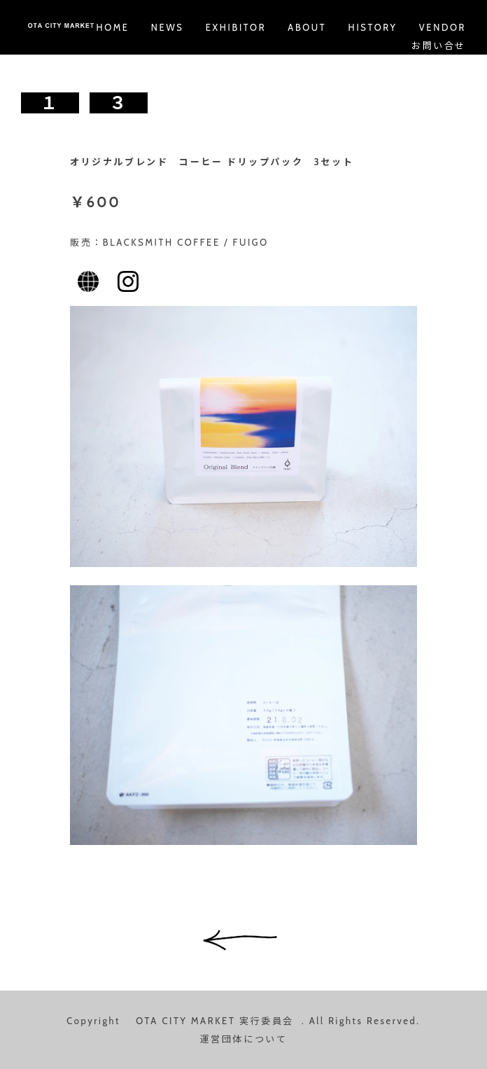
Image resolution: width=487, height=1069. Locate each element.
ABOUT (307, 27)
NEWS (167, 27)
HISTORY (372, 27)
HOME (112, 27)
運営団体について (244, 1038)
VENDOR (442, 27)
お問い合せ (438, 45)
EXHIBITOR (236, 27)
